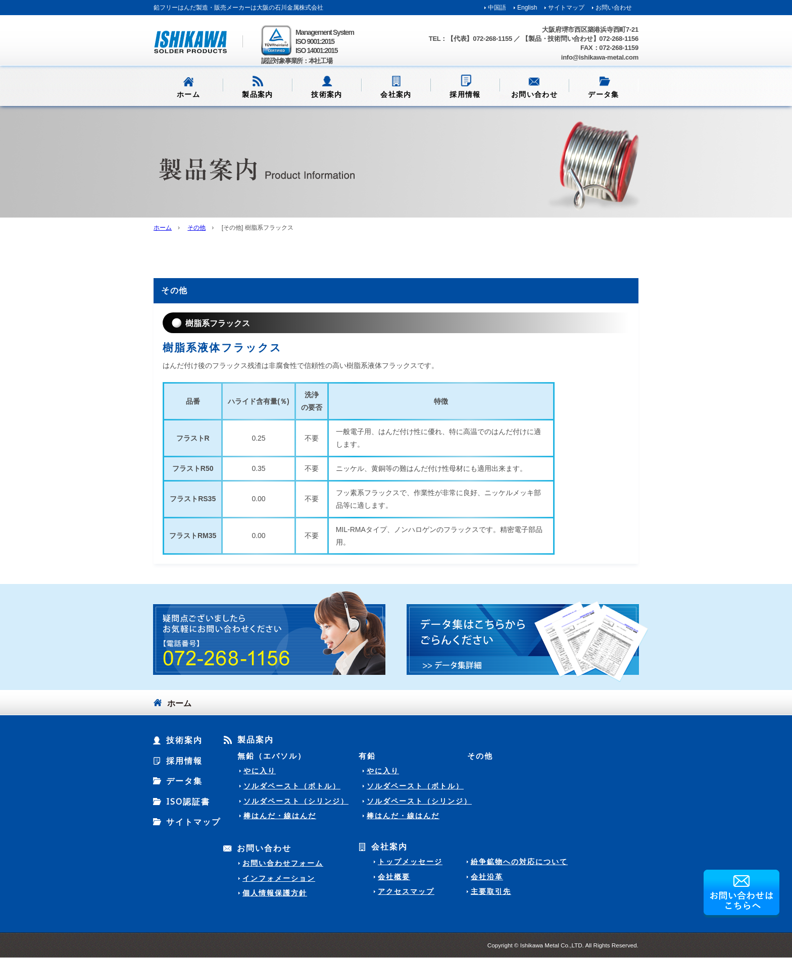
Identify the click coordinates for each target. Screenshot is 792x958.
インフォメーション (278, 878)
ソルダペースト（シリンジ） (296, 801)
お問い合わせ (614, 7)
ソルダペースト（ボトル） (291, 785)
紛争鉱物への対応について (519, 861)
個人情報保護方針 (274, 892)
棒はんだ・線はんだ (279, 815)
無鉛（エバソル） (271, 755)
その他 (196, 227)
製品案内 (257, 94)
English (527, 7)
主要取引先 (491, 891)
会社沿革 (487, 876)
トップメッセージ (410, 861)
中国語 (497, 7)
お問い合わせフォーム (282, 863)
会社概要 (394, 876)
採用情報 (465, 94)
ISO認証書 (188, 801)
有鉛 (367, 755)
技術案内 (326, 94)
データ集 (603, 94)
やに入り (259, 770)
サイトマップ (566, 7)
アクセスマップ (406, 891)
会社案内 (396, 94)
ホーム (188, 94)
